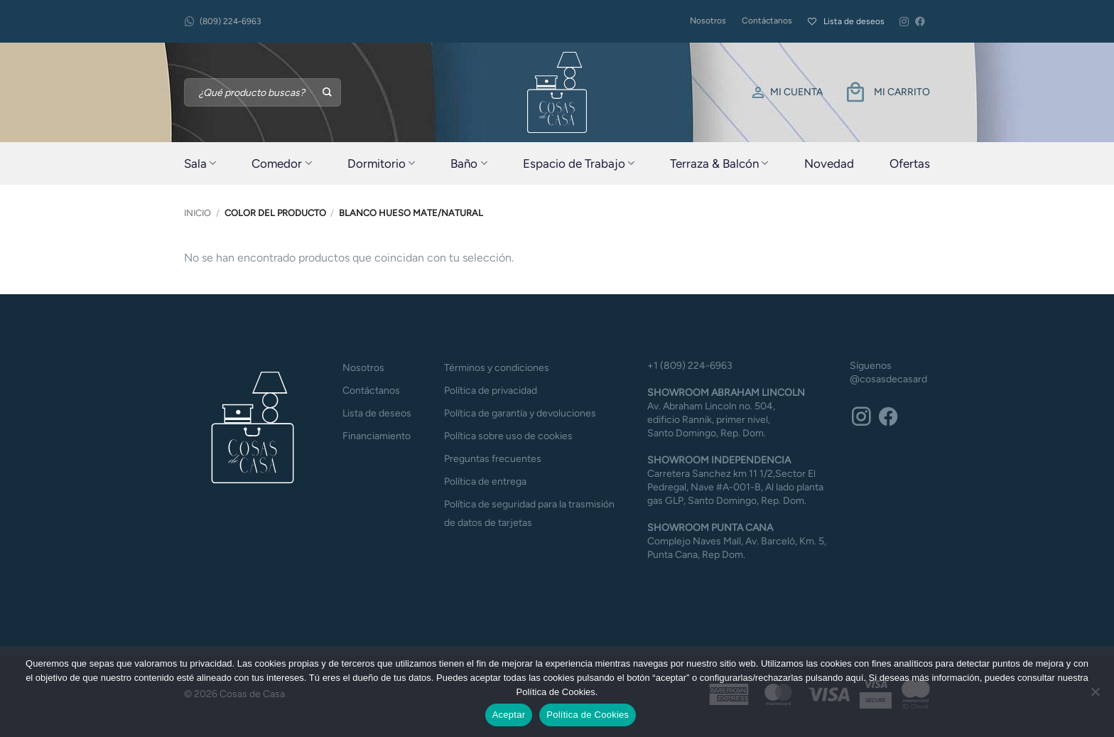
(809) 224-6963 (222, 22)
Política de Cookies (587, 714)
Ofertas (909, 163)
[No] (1094, 695)
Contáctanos (767, 21)
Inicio (197, 213)
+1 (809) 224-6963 (689, 366)
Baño (468, 163)
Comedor (281, 163)
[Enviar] (328, 92)
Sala (200, 163)
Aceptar (509, 714)
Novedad (829, 163)
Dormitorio (381, 163)
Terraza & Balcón (719, 163)
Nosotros (708, 21)
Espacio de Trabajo (578, 163)
